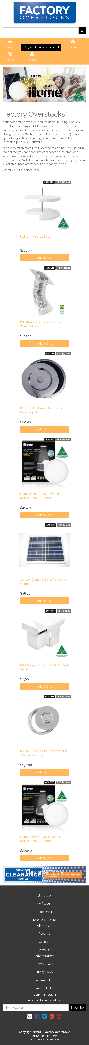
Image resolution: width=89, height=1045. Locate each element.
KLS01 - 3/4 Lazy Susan (36, 236)
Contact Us (45, 950)
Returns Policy (45, 980)
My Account (44, 903)
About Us (44, 933)
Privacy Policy (44, 972)
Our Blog (44, 941)
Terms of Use (44, 963)
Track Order (44, 911)
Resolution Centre (44, 920)
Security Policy (44, 988)
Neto (57, 1039)
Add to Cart (44, 257)
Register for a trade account (41, 47)
